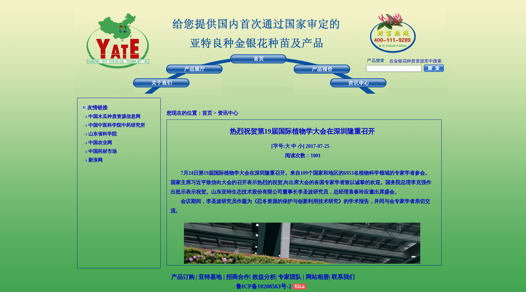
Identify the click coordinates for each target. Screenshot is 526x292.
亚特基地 (209, 277)
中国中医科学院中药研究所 (116, 125)
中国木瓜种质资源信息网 (114, 116)
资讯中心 (228, 113)
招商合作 (237, 277)
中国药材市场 (102, 151)
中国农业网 (100, 142)
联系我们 (342, 277)
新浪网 (95, 160)
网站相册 (317, 277)
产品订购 (182, 277)
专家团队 (290, 277)
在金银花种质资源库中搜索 (415, 61)
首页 (207, 113)
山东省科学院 (102, 134)
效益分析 (264, 277)
